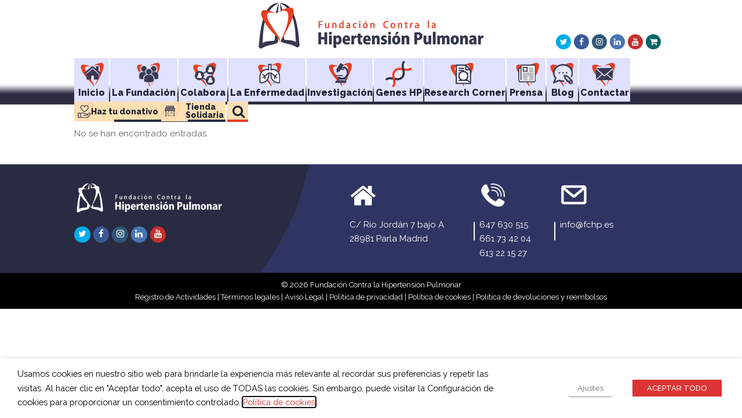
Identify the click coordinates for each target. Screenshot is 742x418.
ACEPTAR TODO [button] (677, 388)
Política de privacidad (366, 297)
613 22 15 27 (503, 253)
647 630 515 (503, 224)
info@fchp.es (586, 224)
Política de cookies (439, 297)
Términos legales (250, 297)
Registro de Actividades (175, 297)
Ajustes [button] (590, 388)
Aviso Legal (304, 297)
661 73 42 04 (505, 238)
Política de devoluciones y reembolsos (541, 297)
